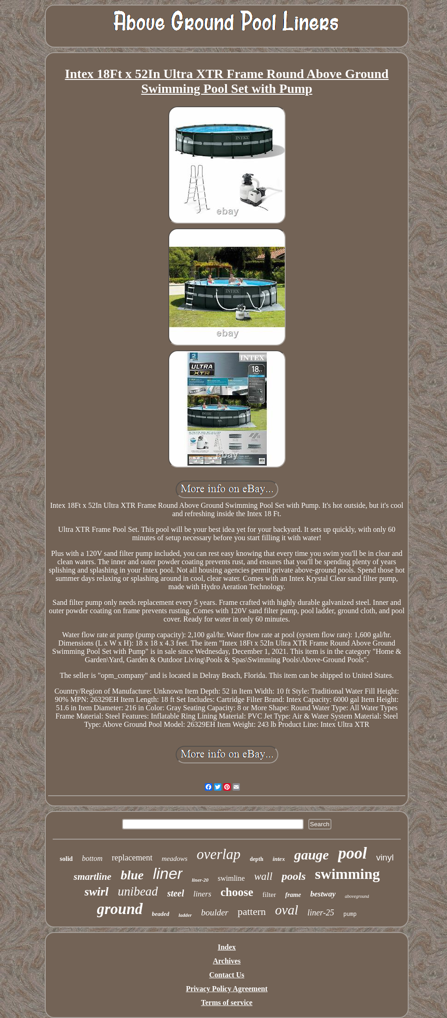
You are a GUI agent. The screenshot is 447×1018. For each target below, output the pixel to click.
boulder (214, 912)
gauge (311, 854)
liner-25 (320, 912)
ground (120, 909)
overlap (219, 854)
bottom (92, 858)
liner (168, 873)
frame (293, 894)
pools (294, 876)
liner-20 (200, 880)
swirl (97, 891)
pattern (252, 911)
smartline (92, 876)
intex (279, 858)
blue (132, 875)
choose (236, 892)
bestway (323, 894)
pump (350, 914)
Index (227, 947)
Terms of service (226, 1002)
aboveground (357, 896)
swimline (231, 878)
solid (66, 858)
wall (263, 876)
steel (175, 893)
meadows (175, 858)
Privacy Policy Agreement (227, 989)
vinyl (385, 857)
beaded (161, 913)
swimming (347, 874)
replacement (132, 857)
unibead (138, 891)
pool (352, 853)
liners (202, 894)
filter (269, 894)
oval (286, 909)
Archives (226, 961)
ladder (185, 915)
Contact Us (227, 975)
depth (256, 859)
